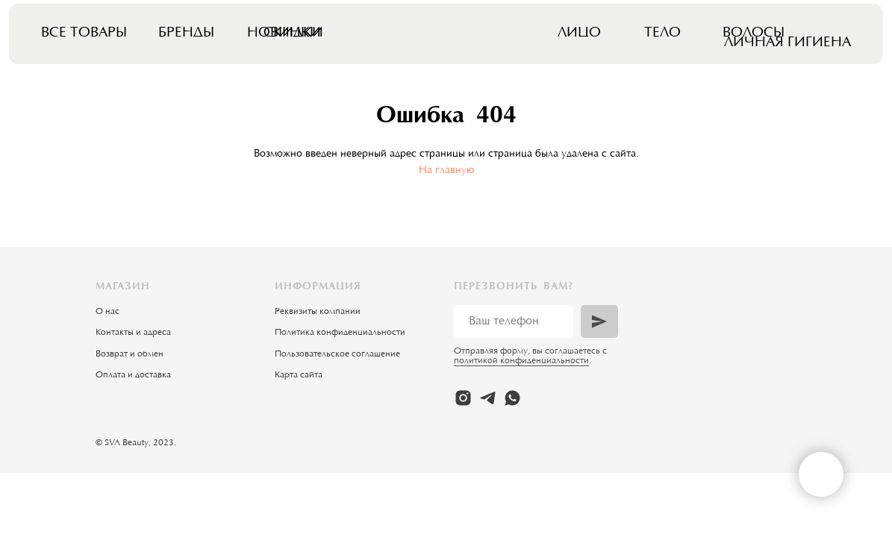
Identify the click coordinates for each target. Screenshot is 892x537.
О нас (107, 311)
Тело (662, 33)
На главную (446, 171)
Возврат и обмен (129, 354)
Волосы (754, 33)
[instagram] (463, 398)
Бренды (186, 33)
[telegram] (487, 398)
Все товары (84, 33)
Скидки (293, 33)
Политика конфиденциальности (340, 332)
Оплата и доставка (133, 375)
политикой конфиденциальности (521, 361)
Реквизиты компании (318, 311)
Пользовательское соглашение (337, 354)
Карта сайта (298, 375)
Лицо (579, 33)
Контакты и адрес (131, 332)
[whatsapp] (512, 398)
